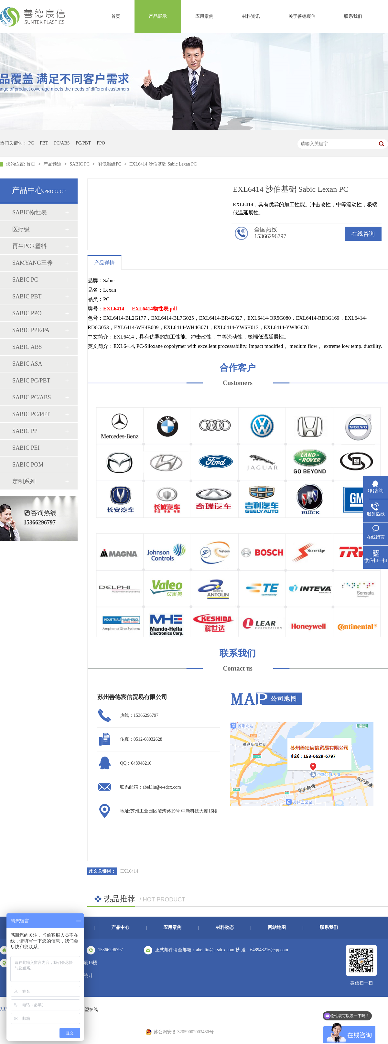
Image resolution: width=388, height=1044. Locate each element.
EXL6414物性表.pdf (154, 308)
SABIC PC (80, 164)
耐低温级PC (110, 164)
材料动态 (225, 927)
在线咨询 (363, 234)
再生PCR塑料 (29, 246)
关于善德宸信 (302, 16)
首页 (115, 16)
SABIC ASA (27, 364)
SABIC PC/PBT (31, 380)
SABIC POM (28, 464)
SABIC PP (25, 431)
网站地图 (277, 927)
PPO (101, 143)
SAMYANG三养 (32, 263)
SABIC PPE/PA (30, 330)
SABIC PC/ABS (31, 397)
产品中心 (120, 927)
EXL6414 (113, 308)
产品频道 (53, 164)
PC (31, 143)
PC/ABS (62, 143)
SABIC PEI (26, 448)
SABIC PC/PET (31, 414)
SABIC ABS (27, 347)
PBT (44, 143)
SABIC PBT (27, 296)
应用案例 (204, 16)
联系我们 (353, 16)
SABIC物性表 (29, 212)
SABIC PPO (27, 313)
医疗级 (21, 229)
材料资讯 (251, 16)
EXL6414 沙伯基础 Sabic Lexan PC (163, 164)
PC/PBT (83, 143)
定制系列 (24, 481)
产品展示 (158, 16)
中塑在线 (89, 1009)
